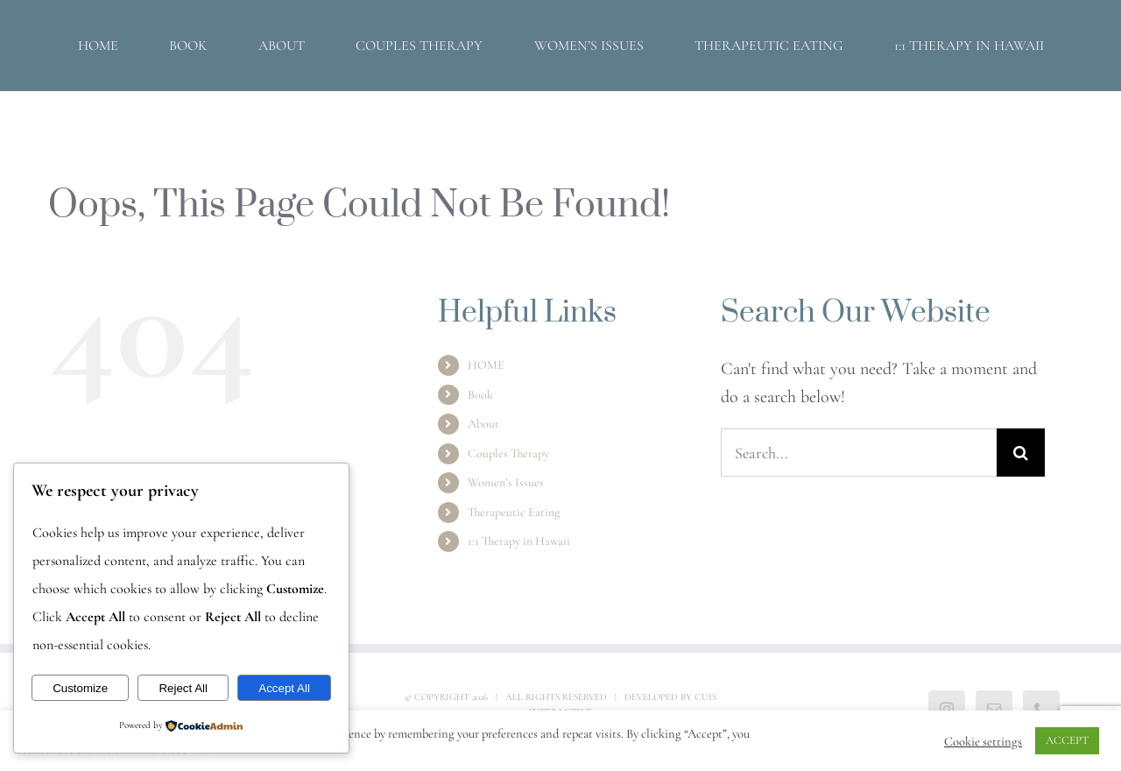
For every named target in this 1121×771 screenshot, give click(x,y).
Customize (80, 688)
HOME (486, 364)
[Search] (1021, 452)
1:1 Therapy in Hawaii (519, 541)
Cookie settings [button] (983, 741)
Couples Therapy (508, 453)
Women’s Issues (506, 482)
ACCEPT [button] (1067, 740)
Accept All (284, 688)
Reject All (183, 688)
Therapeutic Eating (514, 512)
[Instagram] (946, 708)
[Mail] (994, 708)
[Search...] (859, 452)
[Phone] (1041, 708)
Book (480, 394)
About (483, 423)
